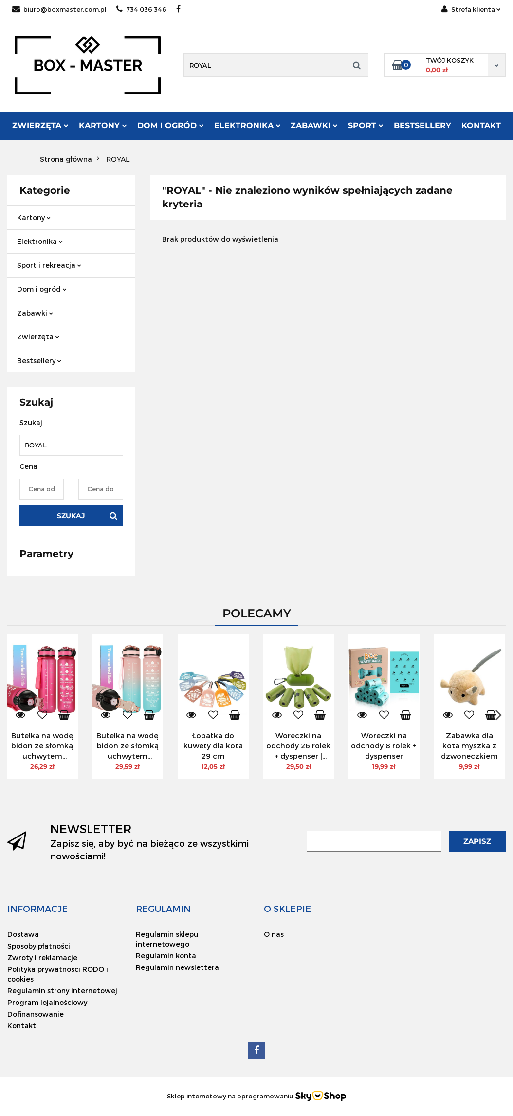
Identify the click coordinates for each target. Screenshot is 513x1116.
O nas (274, 934)
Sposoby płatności (38, 946)
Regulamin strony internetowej (62, 990)
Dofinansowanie (35, 1014)
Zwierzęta (40, 125)
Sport (366, 125)
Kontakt (481, 125)
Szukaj (71, 515)
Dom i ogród (170, 125)
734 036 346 (141, 9)
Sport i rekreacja (49, 265)
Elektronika (247, 125)
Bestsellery (422, 125)
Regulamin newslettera (177, 967)
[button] (37, 909)
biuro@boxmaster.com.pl (59, 9)
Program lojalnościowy (47, 1002)
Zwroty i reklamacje (42, 957)
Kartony (103, 125)
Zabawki (314, 125)
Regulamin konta (166, 955)
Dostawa (23, 934)
